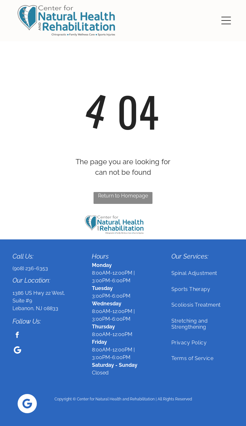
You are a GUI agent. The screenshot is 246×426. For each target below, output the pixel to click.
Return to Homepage (123, 196)
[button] (226, 20)
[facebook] (17, 335)
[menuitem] (202, 273)
